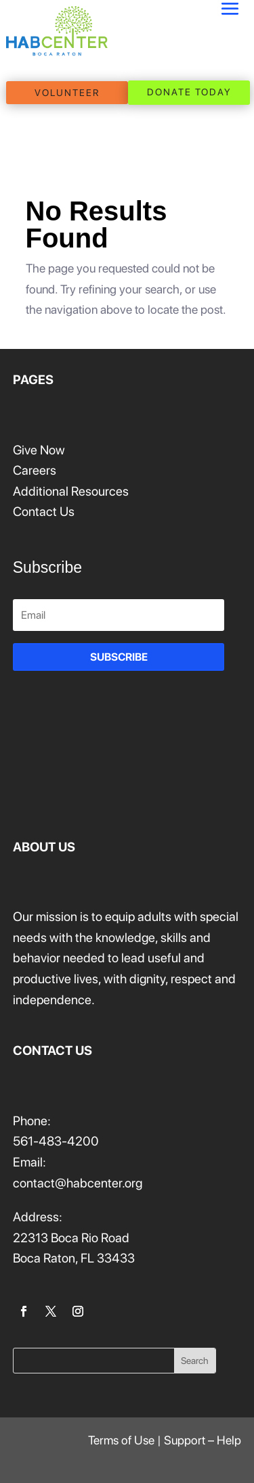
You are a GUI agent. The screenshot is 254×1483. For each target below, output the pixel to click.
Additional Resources (71, 491)
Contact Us (44, 511)
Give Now (39, 450)
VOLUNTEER (67, 92)
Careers (34, 470)
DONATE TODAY (189, 92)
